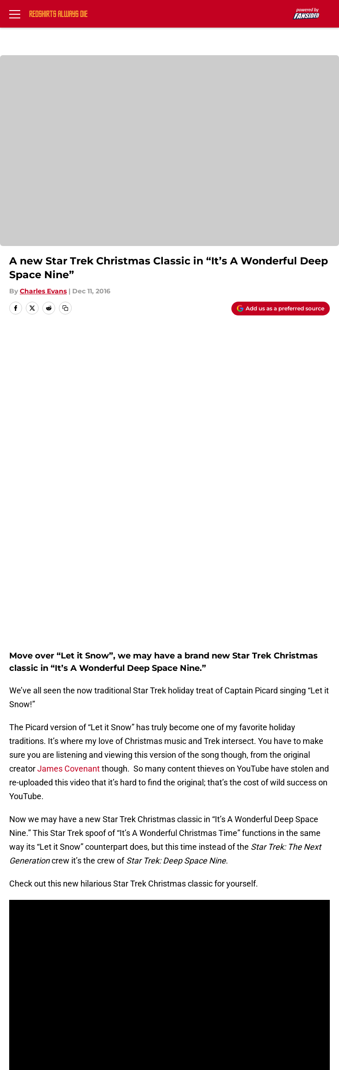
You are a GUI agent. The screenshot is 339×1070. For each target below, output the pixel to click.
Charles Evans (43, 291)
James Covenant (67, 448)
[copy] (65, 308)
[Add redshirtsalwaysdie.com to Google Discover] (280, 308)
